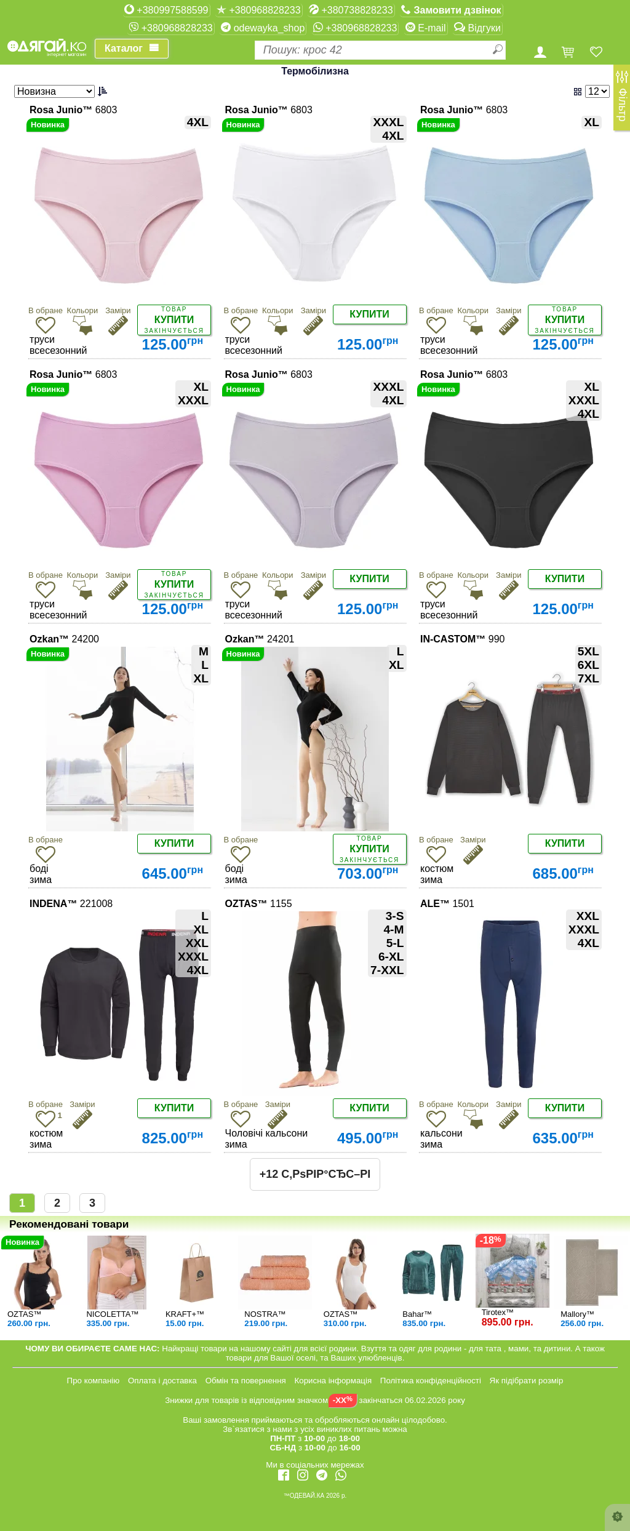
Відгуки (477, 27)
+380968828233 (259, 9)
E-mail (425, 27)
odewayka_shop (263, 27)
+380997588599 (166, 9)
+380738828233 (351, 9)
